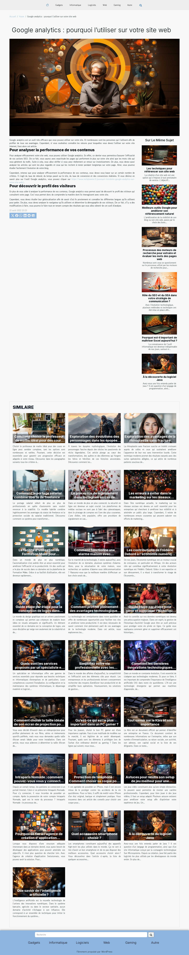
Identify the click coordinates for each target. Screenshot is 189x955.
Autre (129, 5)
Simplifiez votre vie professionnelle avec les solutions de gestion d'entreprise (94, 669)
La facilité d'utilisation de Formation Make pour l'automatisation (39, 554)
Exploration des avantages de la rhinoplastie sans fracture (150, 438)
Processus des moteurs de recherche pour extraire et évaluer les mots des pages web (159, 254)
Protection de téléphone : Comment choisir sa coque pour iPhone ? (94, 781)
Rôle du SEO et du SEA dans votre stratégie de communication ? (159, 298)
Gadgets (59, 5)
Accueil (12, 16)
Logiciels (92, 5)
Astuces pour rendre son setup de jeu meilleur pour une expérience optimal (150, 781)
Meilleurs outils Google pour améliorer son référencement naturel (159, 210)
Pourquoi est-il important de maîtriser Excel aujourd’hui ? (159, 339)
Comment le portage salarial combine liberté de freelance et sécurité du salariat (39, 497)
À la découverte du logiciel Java (159, 378)
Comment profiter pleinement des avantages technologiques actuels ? (94, 611)
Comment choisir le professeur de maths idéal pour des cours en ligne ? (39, 440)
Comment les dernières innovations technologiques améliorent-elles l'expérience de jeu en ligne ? (150, 669)
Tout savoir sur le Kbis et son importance (150, 722)
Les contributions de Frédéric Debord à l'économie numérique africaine (150, 554)
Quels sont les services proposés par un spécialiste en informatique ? (39, 667)
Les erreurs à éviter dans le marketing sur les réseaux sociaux (150, 497)
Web (105, 5)
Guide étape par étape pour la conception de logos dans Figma (39, 611)
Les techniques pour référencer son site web (159, 170)
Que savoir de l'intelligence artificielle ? (39, 893)
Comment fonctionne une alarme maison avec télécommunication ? (94, 554)
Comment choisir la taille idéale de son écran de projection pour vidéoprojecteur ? (39, 724)
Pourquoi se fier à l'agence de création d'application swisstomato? (39, 838)
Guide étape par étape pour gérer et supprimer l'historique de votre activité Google (150, 611)
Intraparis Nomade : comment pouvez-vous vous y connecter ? (39, 781)
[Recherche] (91, 934)
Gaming (117, 5)
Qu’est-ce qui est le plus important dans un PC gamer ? (94, 722)
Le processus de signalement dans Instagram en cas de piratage (94, 497)
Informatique (75, 5)
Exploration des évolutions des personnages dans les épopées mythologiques (94, 440)
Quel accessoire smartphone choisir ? (94, 836)
